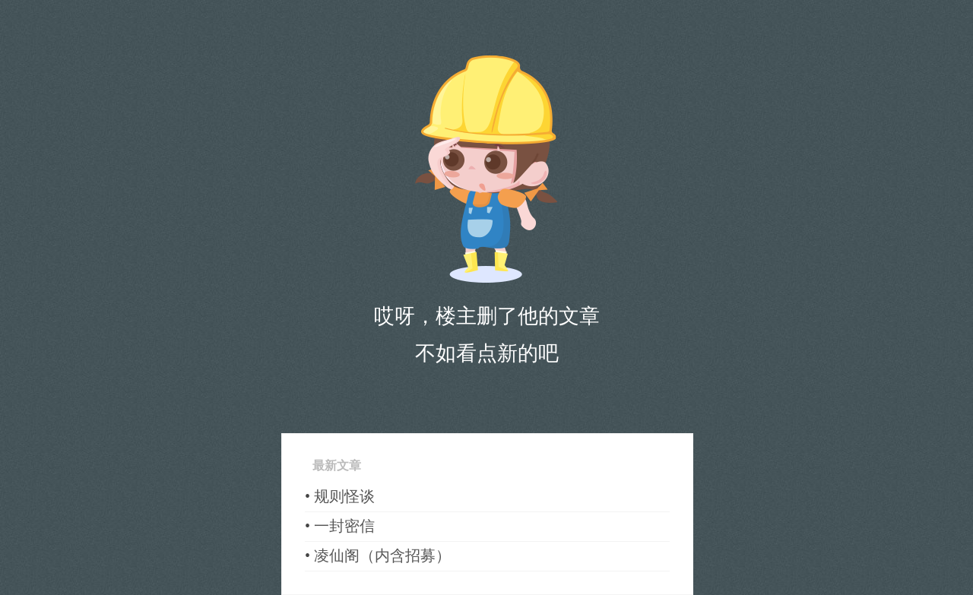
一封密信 (344, 525)
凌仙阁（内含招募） (382, 555)
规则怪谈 (344, 496)
